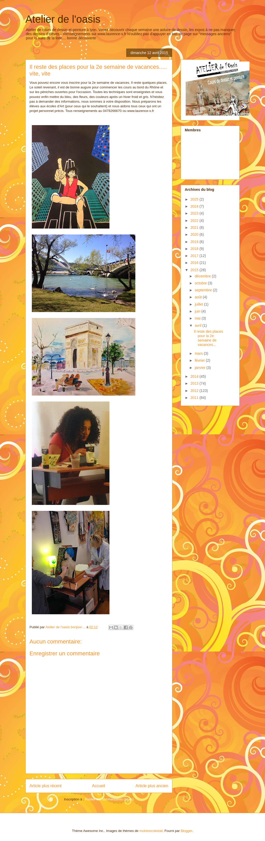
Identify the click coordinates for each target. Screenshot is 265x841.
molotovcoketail (151, 831)
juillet (199, 304)
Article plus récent (46, 786)
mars (199, 353)
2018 (195, 249)
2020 (195, 234)
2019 (195, 242)
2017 (195, 256)
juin (198, 311)
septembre (204, 290)
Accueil (98, 786)
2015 (195, 270)
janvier (200, 368)
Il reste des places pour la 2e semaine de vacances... (208, 337)
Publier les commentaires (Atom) (109, 799)
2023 (195, 213)
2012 (195, 391)
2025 (195, 199)
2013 (195, 383)
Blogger (186, 831)
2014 (195, 376)
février (200, 360)
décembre (203, 276)
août (199, 297)
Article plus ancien (151, 786)
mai (198, 318)
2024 (195, 206)
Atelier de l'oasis (62, 19)
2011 (195, 398)
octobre (201, 283)
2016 (195, 263)
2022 (195, 220)
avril (198, 325)
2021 (195, 227)
